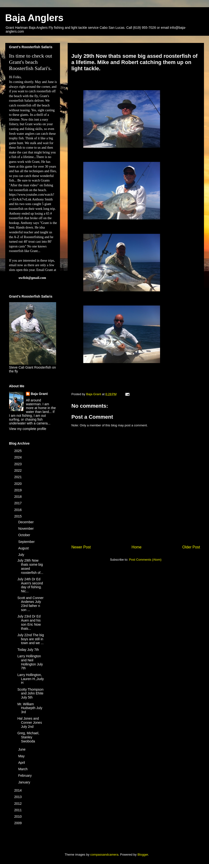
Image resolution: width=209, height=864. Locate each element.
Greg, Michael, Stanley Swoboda (28, 737)
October (24, 535)
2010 (18, 816)
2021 (18, 477)
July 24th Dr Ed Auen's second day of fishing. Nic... (30, 585)
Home (136, 547)
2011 (18, 810)
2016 (18, 510)
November (26, 528)
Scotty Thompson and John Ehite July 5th (30, 693)
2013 (18, 797)
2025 (18, 451)
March (23, 769)
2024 (18, 457)
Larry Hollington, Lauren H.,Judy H (30, 679)
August (24, 548)
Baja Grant (39, 394)
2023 (18, 464)
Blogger (142, 854)
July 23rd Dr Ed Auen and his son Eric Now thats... (29, 622)
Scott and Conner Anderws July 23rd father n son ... (30, 604)
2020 (18, 484)
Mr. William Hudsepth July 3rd (29, 708)
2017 (18, 503)
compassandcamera (104, 854)
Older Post (191, 547)
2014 (18, 790)
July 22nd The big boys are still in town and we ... (30, 639)
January (24, 782)
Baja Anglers (34, 17)
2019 (18, 490)
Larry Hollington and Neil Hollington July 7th (30, 662)
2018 (18, 497)
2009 (18, 823)
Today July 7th (28, 650)
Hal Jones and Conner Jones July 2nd (29, 723)
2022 (18, 470)
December (26, 522)
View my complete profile (27, 429)
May (21, 756)
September (27, 542)
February (25, 775)
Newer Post (81, 547)
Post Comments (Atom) (145, 559)
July (21, 555)
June (22, 749)
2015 (18, 516)
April (22, 762)
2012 (18, 803)
